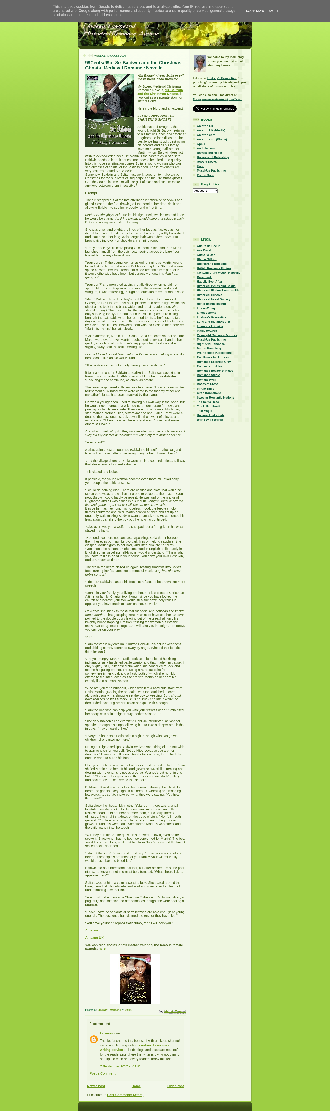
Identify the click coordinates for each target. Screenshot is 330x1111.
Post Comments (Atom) (125, 1095)
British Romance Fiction (214, 268)
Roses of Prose (207, 384)
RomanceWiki (206, 379)
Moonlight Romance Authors (217, 335)
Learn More (255, 10)
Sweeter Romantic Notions (215, 397)
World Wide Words (210, 419)
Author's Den (206, 255)
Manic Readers (207, 330)
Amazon (91, 930)
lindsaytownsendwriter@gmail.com (217, 99)
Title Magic (204, 411)
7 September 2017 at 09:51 (120, 1066)
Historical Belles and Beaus (216, 286)
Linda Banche (206, 312)
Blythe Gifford (207, 259)
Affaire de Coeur (208, 246)
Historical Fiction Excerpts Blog (219, 290)
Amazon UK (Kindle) (211, 130)
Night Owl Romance (211, 344)
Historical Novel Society (214, 299)
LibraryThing (206, 308)
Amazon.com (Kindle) (212, 139)
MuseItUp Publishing (211, 170)
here (102, 948)
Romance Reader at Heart (215, 370)
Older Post (175, 1086)
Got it (273, 10)
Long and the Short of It (213, 321)
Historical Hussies (210, 295)
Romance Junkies (209, 366)
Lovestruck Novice (210, 326)
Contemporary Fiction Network (218, 272)
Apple (201, 144)
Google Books (207, 161)
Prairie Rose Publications (214, 353)
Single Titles (205, 388)
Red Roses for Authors (213, 357)
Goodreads (204, 277)
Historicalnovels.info (211, 303)
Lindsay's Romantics (221, 78)
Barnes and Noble (209, 153)
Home (136, 1086)
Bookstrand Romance (212, 264)
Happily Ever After (209, 281)
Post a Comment (103, 1073)
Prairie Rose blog (209, 348)
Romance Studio (208, 375)
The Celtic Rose (208, 402)
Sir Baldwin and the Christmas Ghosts (160, 92)
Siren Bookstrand (209, 393)
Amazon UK (94, 937)
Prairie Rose (205, 175)
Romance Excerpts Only (214, 361)
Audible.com (205, 148)
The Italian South (209, 406)
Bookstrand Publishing (213, 157)
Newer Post (96, 1086)
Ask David (204, 250)
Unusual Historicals (210, 415)
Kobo (200, 166)
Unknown (107, 1033)
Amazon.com (206, 135)
